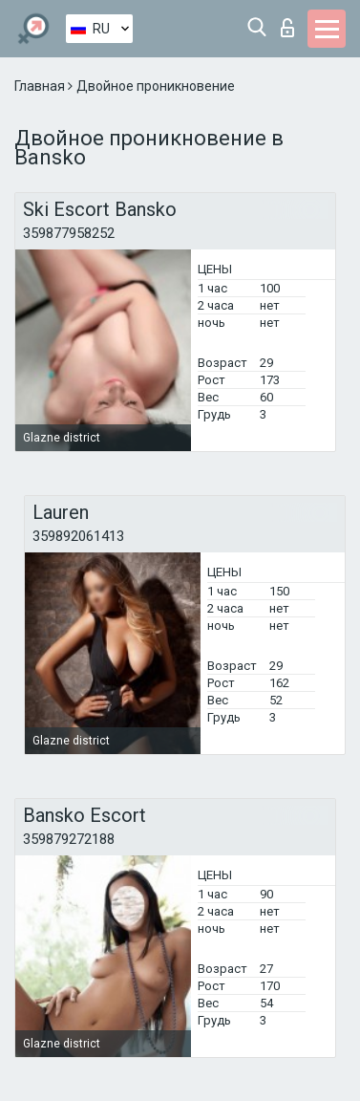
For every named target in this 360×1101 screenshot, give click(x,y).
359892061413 (78, 536)
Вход (287, 27)
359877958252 (69, 233)
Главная (41, 86)
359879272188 (69, 839)
